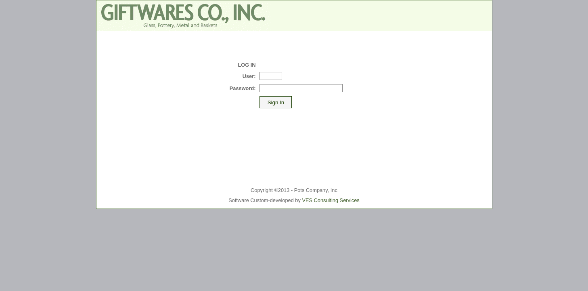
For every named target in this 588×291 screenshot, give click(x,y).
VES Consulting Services (330, 200)
